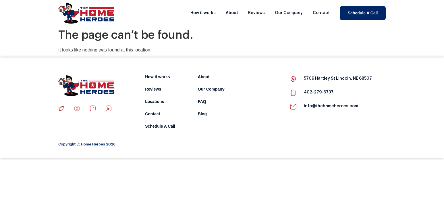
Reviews (256, 13)
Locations (154, 101)
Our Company (289, 13)
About (232, 13)
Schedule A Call (363, 13)
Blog (202, 114)
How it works (203, 13)
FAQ (202, 101)
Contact (321, 13)
